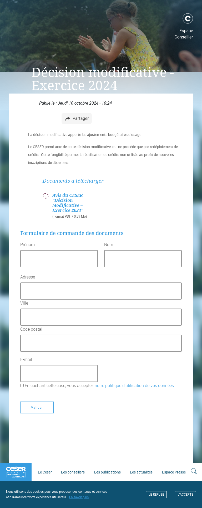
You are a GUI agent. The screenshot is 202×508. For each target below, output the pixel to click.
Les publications (107, 472)
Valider (37, 407)
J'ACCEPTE (185, 494)
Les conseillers (73, 472)
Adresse (27, 277)
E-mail (26, 359)
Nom (108, 244)
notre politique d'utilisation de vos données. (134, 385)
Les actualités (141, 472)
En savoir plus (79, 497)
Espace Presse (174, 472)
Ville (24, 303)
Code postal (31, 329)
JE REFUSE (156, 494)
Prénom (27, 244)
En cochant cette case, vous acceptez (100, 385)
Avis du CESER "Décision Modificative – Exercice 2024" (67, 203)
